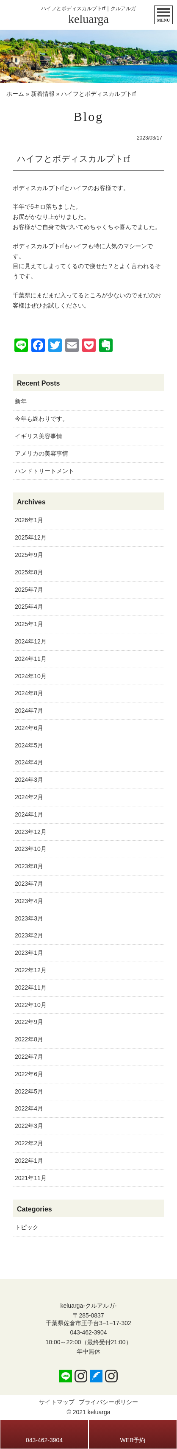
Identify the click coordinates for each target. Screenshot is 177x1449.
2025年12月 (31, 537)
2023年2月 (29, 935)
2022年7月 (29, 1056)
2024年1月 (29, 814)
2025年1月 (29, 624)
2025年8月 (29, 572)
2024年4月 (29, 762)
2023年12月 (31, 831)
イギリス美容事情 (38, 436)
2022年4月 (29, 1108)
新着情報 (43, 93)
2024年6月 (29, 727)
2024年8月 (29, 693)
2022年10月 (31, 1004)
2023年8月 (29, 866)
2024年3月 (29, 779)
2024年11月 (31, 658)
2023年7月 (29, 883)
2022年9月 (29, 1021)
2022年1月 (29, 1160)
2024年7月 (29, 710)
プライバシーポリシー (108, 1402)
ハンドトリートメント (44, 470)
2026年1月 (29, 520)
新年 (21, 401)
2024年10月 (31, 676)
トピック (27, 1227)
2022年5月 (29, 1091)
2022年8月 (29, 1039)
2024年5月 (29, 745)
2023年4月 (29, 901)
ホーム (15, 93)
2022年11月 (31, 987)
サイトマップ (57, 1402)
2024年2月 (29, 797)
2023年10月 (31, 848)
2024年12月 (31, 641)
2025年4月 (29, 606)
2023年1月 (29, 952)
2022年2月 (29, 1143)
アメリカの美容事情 (41, 453)
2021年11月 (31, 1178)
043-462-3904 (88, 1332)
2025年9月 (29, 554)
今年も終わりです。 (41, 418)
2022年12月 (31, 970)
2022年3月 (29, 1125)
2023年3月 (29, 918)
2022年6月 (29, 1074)
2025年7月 (29, 589)
